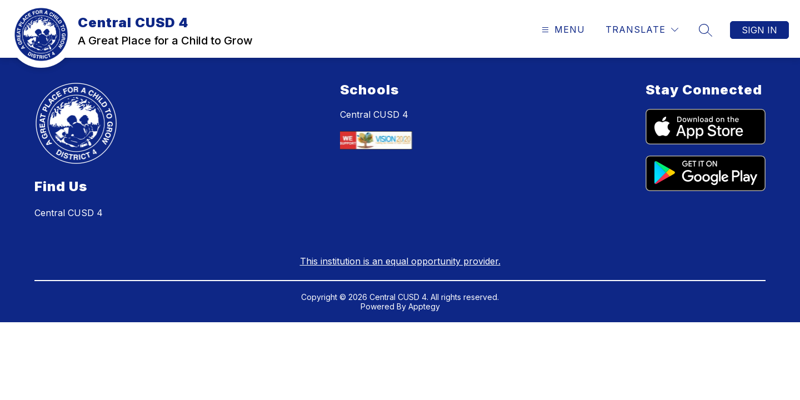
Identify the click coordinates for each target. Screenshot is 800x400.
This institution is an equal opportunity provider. (400, 261)
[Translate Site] (642, 30)
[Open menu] (562, 30)
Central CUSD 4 (374, 114)
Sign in (759, 30)
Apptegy (424, 306)
